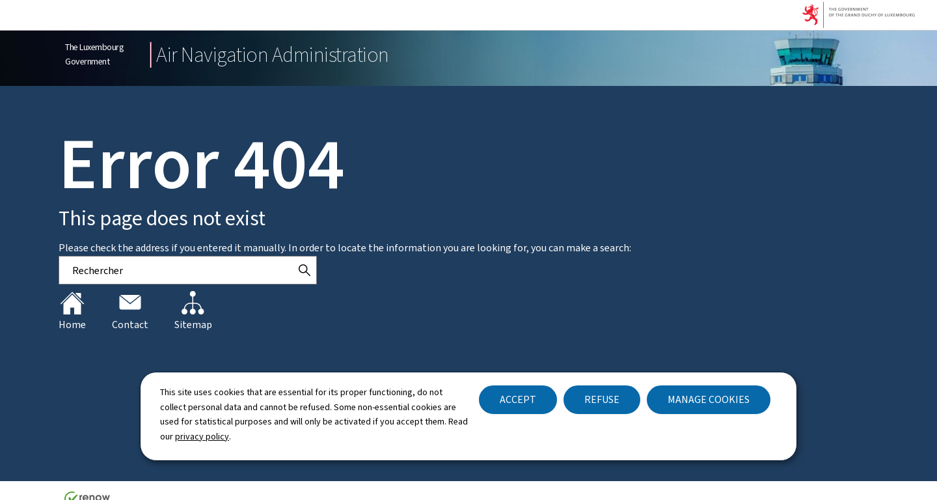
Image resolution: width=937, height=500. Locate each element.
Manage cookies (709, 399)
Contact (130, 311)
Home (72, 311)
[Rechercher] (304, 270)
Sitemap (193, 311)
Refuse (601, 399)
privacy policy (202, 436)
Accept (518, 399)
